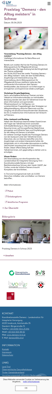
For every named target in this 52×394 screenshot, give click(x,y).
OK (26, 388)
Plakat (10, 191)
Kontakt (5, 349)
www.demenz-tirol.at (16, 335)
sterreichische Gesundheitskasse (18, 370)
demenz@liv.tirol (16, 338)
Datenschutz (7, 355)
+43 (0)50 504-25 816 (19, 329)
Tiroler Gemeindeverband (13, 373)
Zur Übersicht (11, 208)
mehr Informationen (31, 382)
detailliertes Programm (18, 202)
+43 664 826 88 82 (16, 332)
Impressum (6, 352)
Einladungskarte (15, 197)
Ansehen (9, 256)
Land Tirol (6, 367)
